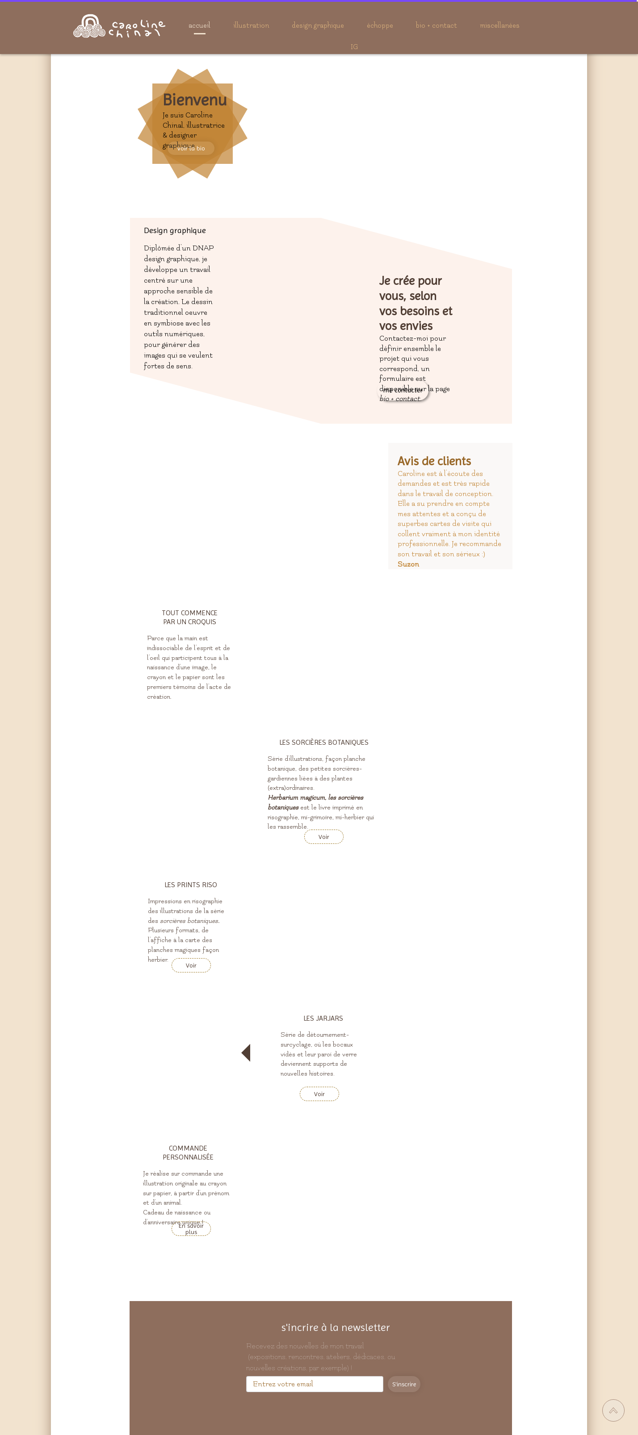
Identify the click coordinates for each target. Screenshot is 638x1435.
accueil (199, 25)
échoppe (380, 25)
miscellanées (500, 25)
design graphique (318, 25)
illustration (251, 25)
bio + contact (436, 25)
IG (354, 47)
